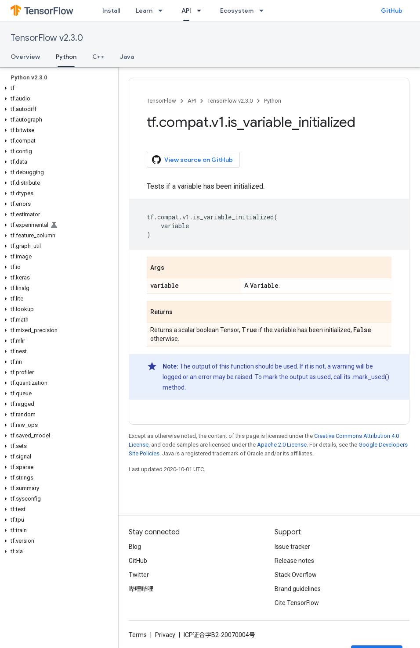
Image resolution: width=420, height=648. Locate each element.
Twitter (139, 574)
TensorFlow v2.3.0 (47, 37)
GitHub (391, 10)
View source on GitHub (192, 159)
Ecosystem (236, 10)
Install (111, 10)
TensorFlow (161, 100)
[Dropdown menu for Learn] (163, 10)
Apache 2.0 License (282, 444)
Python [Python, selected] (66, 57)
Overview (25, 57)
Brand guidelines (298, 588)
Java (127, 57)
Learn (144, 10)
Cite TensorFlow (297, 602)
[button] (57, 88)
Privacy (165, 634)
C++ (98, 57)
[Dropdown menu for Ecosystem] (264, 10)
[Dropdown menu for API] (201, 10)
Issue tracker (292, 546)
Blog (135, 546)
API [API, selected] (186, 10)
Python (272, 100)
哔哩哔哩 (141, 588)
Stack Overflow (296, 574)
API (192, 100)
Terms (138, 634)
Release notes (294, 560)
